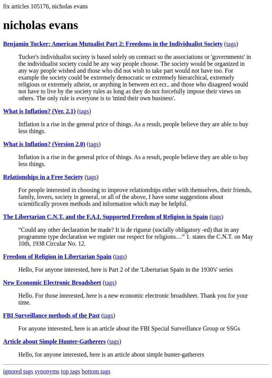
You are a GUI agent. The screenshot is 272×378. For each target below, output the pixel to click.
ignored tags (18, 371)
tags (231, 44)
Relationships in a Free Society (43, 177)
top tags (70, 371)
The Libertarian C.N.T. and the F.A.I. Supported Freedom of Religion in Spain (105, 216)
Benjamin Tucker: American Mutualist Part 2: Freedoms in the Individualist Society (113, 44)
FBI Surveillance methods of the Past (51, 315)
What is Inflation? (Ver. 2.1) (39, 111)
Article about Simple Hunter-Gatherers (54, 341)
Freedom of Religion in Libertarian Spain (57, 256)
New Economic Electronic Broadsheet (52, 282)
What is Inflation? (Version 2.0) (44, 144)
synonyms (47, 371)
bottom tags (96, 371)
